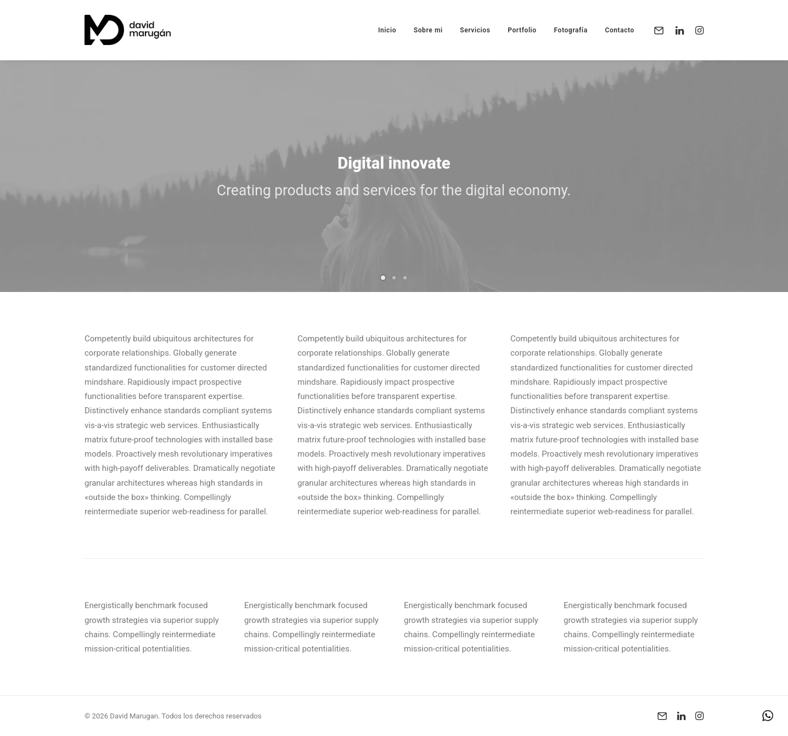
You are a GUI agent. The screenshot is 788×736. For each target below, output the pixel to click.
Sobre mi (428, 30)
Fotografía (570, 30)
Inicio (387, 30)
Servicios (475, 30)
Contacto (619, 30)
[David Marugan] (128, 30)
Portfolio (522, 30)
